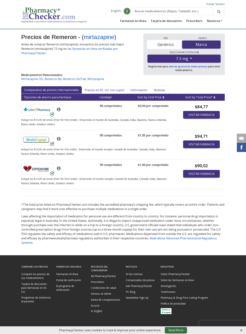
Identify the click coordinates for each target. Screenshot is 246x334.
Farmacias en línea (133, 21)
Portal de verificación (68, 280)
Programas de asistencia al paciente (36, 299)
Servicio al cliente (101, 293)
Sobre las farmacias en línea (177, 280)
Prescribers (194, 21)
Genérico (165, 44)
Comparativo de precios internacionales (51, 90)
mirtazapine (99, 37)
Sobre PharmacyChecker (175, 274)
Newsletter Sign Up (137, 297)
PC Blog (130, 292)
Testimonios (168, 292)
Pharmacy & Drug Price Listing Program (184, 297)
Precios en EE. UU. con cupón (104, 90)
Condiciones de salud (103, 288)
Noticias (159, 90)
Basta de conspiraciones (105, 299)
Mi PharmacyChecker (103, 276)
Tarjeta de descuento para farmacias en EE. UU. (34, 287)
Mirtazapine (95, 79)
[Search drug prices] (218, 11)
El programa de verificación (65, 288)
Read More (175, 330)
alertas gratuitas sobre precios (188, 66)
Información (139, 90)
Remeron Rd (53, 79)
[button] (127, 11)
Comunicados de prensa (140, 280)
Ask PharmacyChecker (139, 286)
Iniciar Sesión (215, 4)
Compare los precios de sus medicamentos (35, 276)
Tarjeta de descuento (166, 21)
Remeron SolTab (74, 79)
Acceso (95, 305)
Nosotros (213, 21)
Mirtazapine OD (32, 79)
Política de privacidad (173, 303)
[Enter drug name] (172, 11)
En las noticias (134, 274)
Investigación (168, 286)
